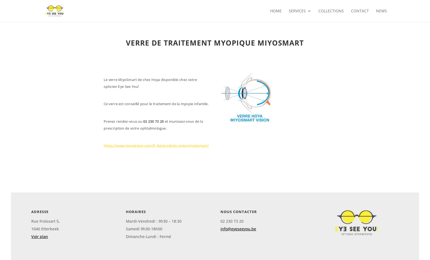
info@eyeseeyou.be (238, 228)
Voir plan (39, 236)
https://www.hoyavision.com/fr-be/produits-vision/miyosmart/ (156, 145)
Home (276, 11)
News (381, 11)
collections (331, 11)
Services (297, 11)
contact (360, 11)
